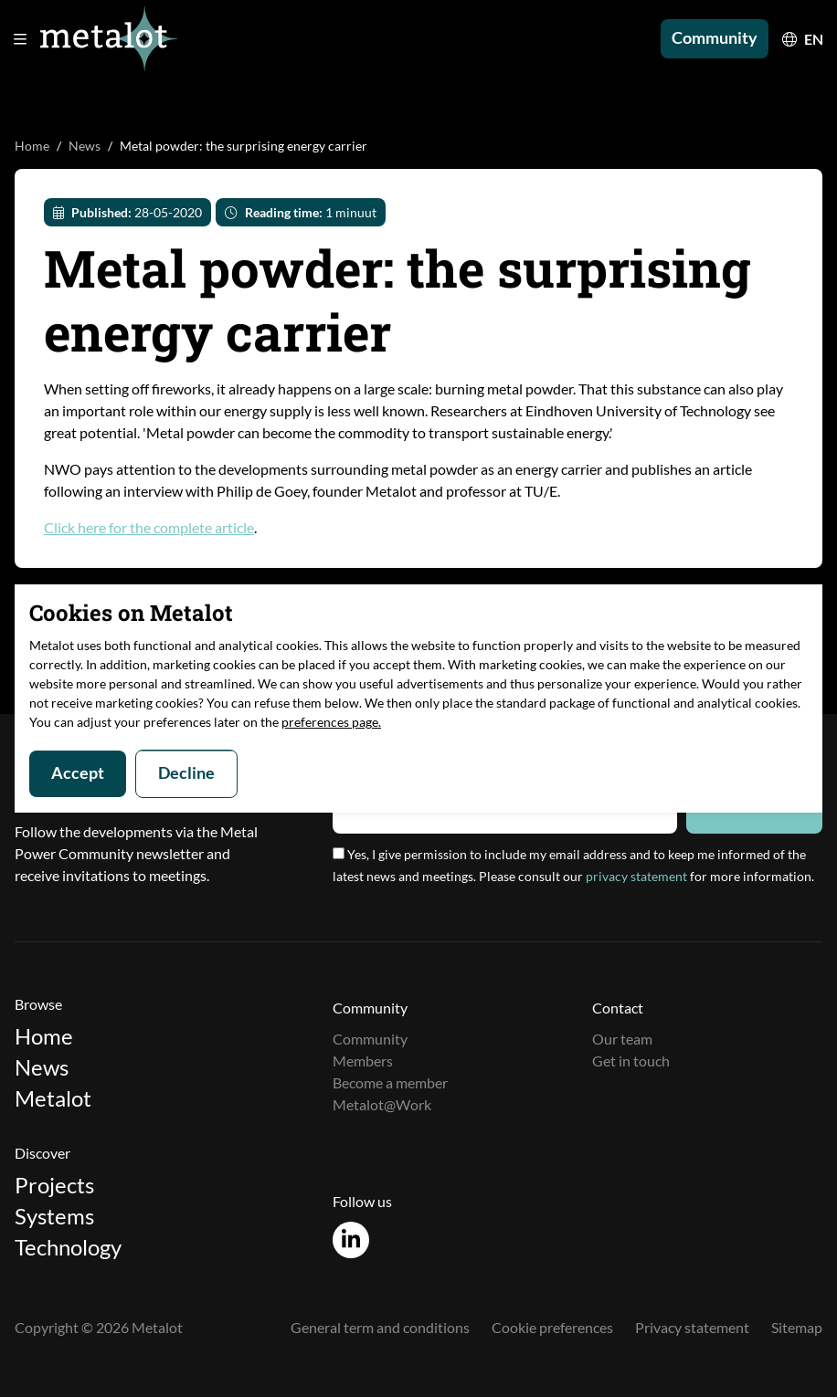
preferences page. (331, 722)
